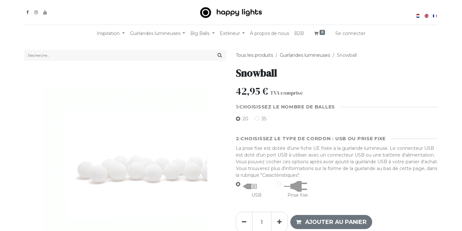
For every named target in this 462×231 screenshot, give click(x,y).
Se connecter (350, 33)
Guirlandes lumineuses (305, 55)
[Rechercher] (219, 55)
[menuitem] (269, 33)
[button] (331, 222)
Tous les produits (254, 55)
